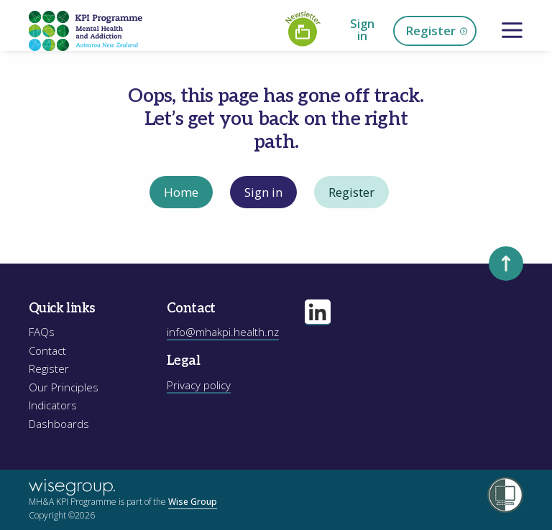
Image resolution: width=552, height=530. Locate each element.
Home (181, 192)
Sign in (362, 29)
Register (436, 31)
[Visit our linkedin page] (318, 312)
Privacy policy (199, 385)
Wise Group (192, 502)
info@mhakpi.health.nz (223, 332)
